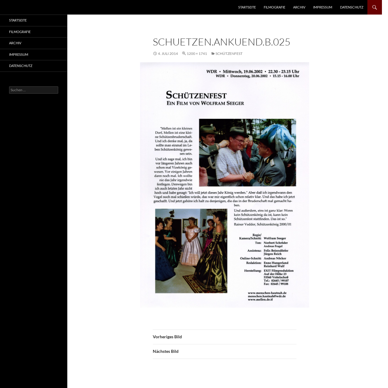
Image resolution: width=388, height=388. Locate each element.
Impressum (322, 7)
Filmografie (274, 7)
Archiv (299, 7)
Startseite (247, 7)
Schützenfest (229, 53)
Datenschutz (351, 7)
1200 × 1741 (197, 53)
